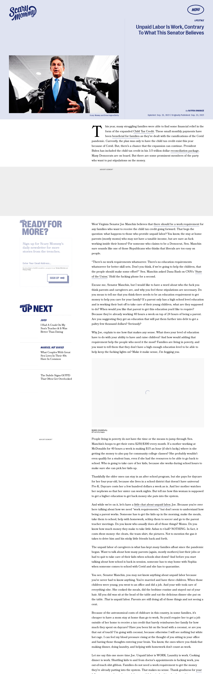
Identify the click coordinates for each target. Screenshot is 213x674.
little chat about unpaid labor (152, 505)
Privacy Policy (27, 271)
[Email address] (46, 264)
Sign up (54, 279)
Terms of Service (60, 269)
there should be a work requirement (176, 224)
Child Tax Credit (143, 131)
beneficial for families (126, 136)
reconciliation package (185, 151)
